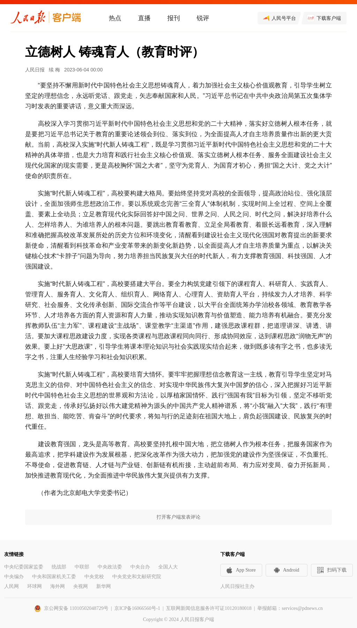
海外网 (57, 586)
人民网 (11, 586)
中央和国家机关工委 (54, 576)
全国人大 (168, 566)
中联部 (82, 566)
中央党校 (94, 576)
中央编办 (14, 576)
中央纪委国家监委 (23, 566)
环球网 (34, 586)
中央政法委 (110, 566)
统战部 (59, 566)
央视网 (80, 586)
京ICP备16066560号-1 (137, 608)
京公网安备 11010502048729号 (76, 608)
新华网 (103, 586)
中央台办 (140, 566)
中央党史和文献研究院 (136, 576)
